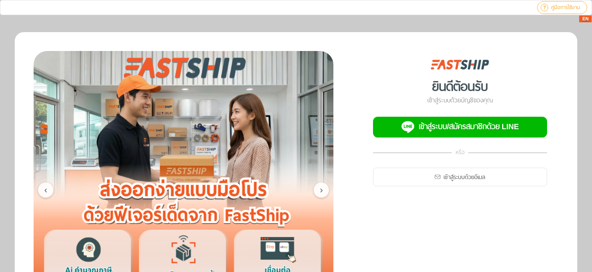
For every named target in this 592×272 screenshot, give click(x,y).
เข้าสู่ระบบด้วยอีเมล (460, 177)
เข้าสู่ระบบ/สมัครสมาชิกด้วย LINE (460, 127)
